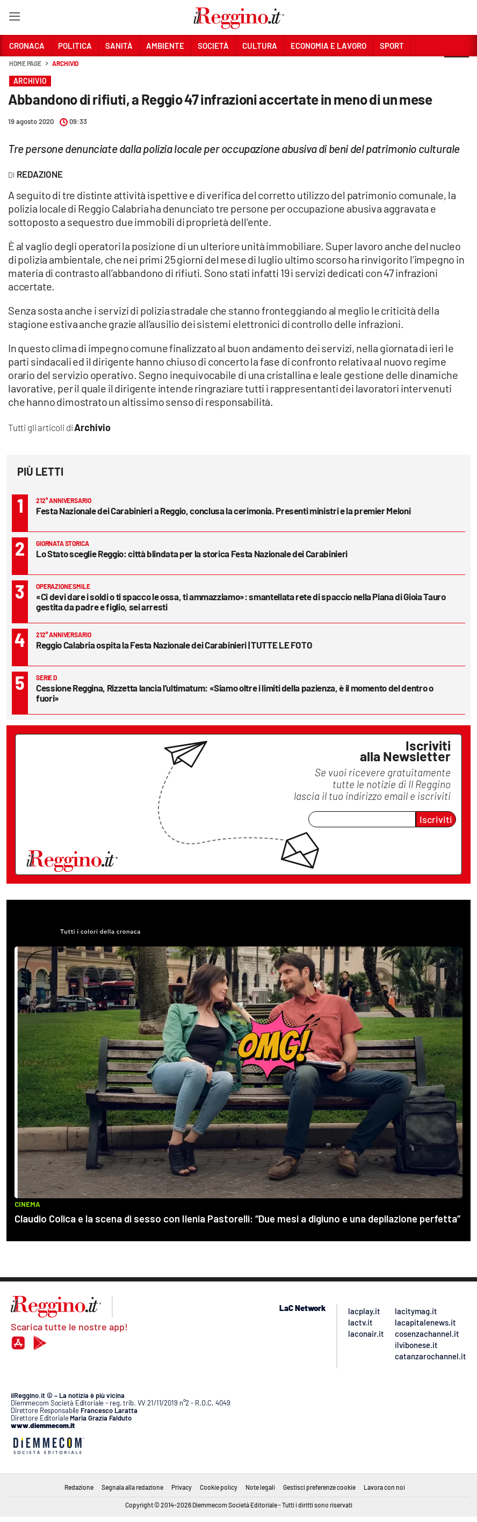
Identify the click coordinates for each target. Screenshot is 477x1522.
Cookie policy (218, 1487)
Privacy (181, 1487)
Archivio (65, 63)
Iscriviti (436, 819)
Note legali (260, 1487)
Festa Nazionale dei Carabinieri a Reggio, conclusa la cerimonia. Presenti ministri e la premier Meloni (223, 510)
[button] (456, 69)
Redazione (78, 1487)
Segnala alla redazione (132, 1487)
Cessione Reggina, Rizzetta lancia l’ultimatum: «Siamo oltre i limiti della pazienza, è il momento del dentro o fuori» (234, 692)
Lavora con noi (384, 1487)
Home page (25, 63)
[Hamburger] (14, 18)
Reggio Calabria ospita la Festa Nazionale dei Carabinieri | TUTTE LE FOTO (174, 644)
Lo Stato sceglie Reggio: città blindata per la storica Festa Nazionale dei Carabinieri (192, 553)
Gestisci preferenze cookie (319, 1487)
